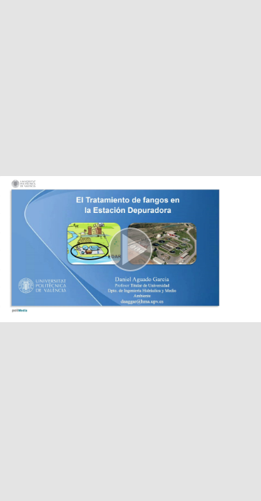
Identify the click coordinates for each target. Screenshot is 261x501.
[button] (130, 250)
